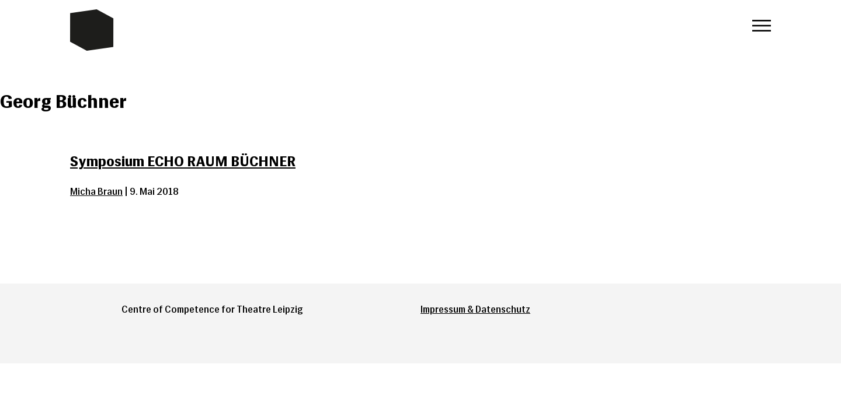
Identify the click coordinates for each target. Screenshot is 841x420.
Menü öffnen (761, 26)
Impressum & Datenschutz (475, 309)
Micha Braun (96, 191)
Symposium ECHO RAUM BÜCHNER (183, 161)
